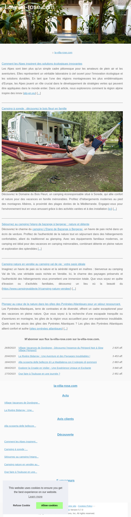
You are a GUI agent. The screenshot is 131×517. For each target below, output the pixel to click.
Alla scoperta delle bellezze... (20, 426)
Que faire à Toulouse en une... (20, 472)
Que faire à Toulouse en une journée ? (39, 374)
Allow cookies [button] (49, 505)
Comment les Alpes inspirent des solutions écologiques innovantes (42, 63)
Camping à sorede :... (16, 449)
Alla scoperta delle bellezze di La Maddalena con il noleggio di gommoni (57, 362)
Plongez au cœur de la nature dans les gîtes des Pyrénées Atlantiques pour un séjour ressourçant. (61, 304)
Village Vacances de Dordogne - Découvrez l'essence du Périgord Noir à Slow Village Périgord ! (60, 349)
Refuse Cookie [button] (21, 505)
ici (110, 208)
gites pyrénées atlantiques (46, 328)
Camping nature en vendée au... (21, 464)
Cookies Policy (85, 506)
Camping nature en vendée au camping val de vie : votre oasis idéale (43, 264)
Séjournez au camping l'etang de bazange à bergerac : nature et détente (45, 224)
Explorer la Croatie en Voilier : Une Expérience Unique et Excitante (54, 368)
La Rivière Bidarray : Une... (19, 410)
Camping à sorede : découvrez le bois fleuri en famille (34, 108)
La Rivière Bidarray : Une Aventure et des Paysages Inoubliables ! (54, 356)
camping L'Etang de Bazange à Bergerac (57, 229)
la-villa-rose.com (63, 52)
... (39, 93)
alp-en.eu (29, 93)
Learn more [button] (35, 496)
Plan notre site (69, 506)
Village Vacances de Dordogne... (22, 402)
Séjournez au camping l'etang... (21, 456)
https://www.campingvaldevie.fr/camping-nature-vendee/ (36, 288)
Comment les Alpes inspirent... (20, 441)
